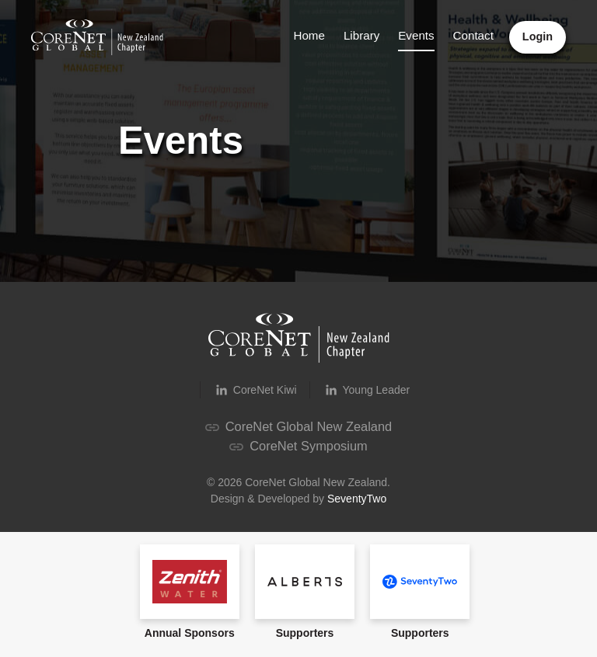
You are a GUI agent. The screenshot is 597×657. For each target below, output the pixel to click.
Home (308, 35)
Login (537, 36)
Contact (473, 35)
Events (416, 35)
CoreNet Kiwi (255, 389)
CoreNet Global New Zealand (298, 426)
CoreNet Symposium (298, 446)
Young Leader (366, 389)
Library (361, 35)
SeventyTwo (356, 498)
